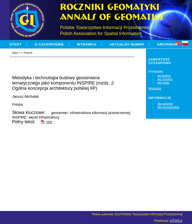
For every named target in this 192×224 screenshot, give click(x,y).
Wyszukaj (154, 88)
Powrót (28, 52)
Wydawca (86, 44)
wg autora (164, 76)
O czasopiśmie (49, 44)
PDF (49, 122)
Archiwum (167, 44)
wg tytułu (163, 82)
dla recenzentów (168, 107)
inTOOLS (176, 220)
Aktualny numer (127, 44)
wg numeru (165, 79)
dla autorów (165, 104)
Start (16, 44)
